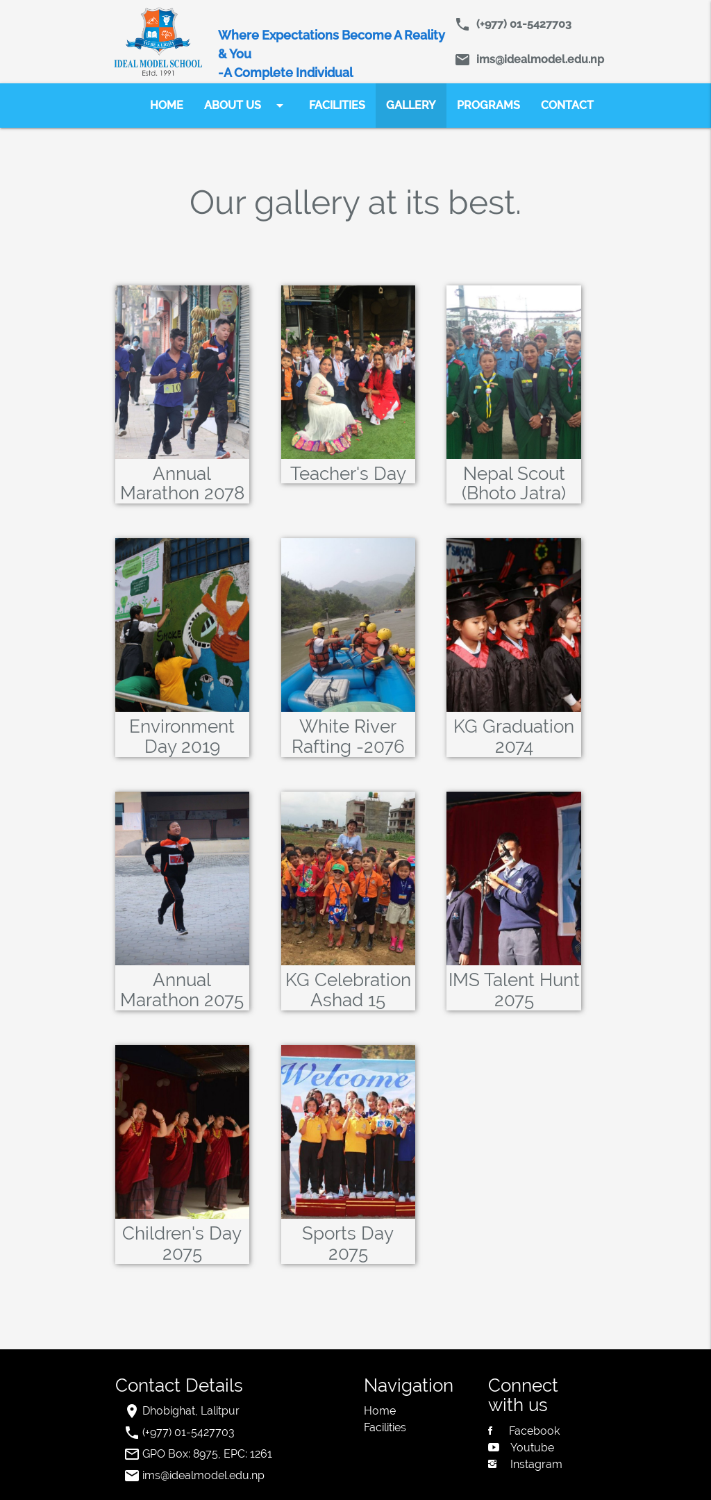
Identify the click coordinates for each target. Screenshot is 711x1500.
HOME (166, 105)
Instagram (525, 1464)
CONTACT (567, 105)
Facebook (524, 1431)
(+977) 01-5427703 (521, 24)
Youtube (521, 1447)
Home (380, 1410)
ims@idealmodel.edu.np (537, 59)
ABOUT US (246, 105)
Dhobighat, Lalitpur (191, 1410)
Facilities (385, 1427)
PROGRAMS (488, 105)
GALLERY (411, 105)
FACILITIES (337, 105)
